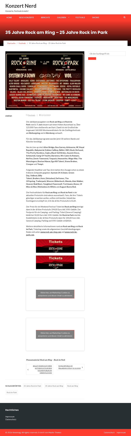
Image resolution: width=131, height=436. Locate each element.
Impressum (9, 416)
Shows (95, 17)
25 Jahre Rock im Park (32, 386)
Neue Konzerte (26, 17)
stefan (8, 116)
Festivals (80, 17)
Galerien (61, 17)
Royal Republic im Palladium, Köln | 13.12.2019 (69, 367)
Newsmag (16, 432)
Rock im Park (12, 392)
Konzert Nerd (20, 6)
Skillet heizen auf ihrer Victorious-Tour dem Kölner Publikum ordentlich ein (42, 369)
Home (9, 17)
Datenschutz (10, 419)
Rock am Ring (72, 386)
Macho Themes (54, 432)
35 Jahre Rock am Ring (54, 386)
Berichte (45, 17)
